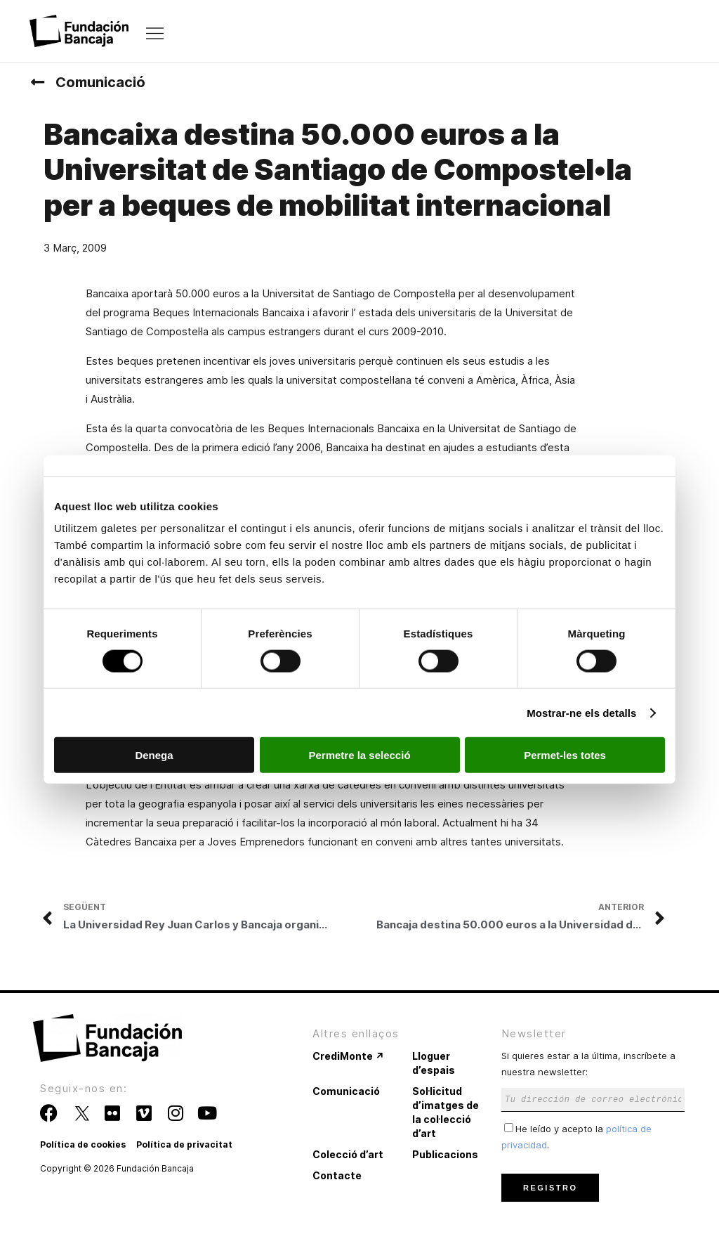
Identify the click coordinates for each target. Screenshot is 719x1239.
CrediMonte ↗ (348, 1056)
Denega (154, 755)
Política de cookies (83, 1144)
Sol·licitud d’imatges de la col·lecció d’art (445, 1112)
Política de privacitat (184, 1144)
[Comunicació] (37, 82)
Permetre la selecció (359, 755)
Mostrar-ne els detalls (581, 712)
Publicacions (445, 1154)
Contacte (337, 1175)
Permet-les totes (565, 755)
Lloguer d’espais (433, 1063)
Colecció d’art (347, 1154)
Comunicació (100, 82)
